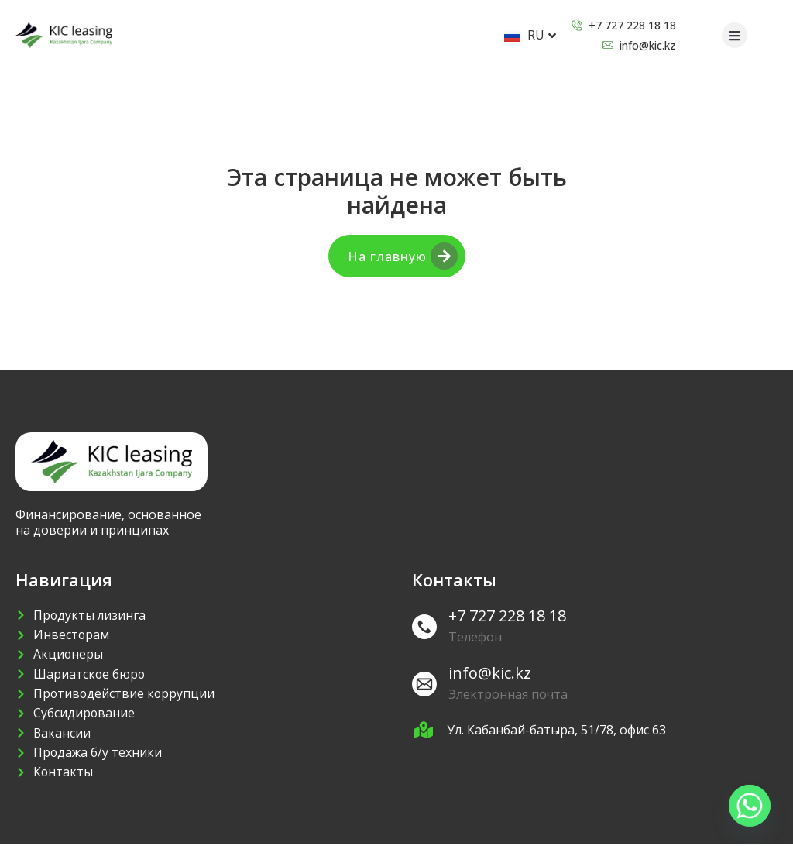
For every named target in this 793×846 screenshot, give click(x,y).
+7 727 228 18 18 (507, 615)
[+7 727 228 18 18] (424, 626)
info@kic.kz (489, 672)
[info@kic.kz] (424, 684)
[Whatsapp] (750, 806)
